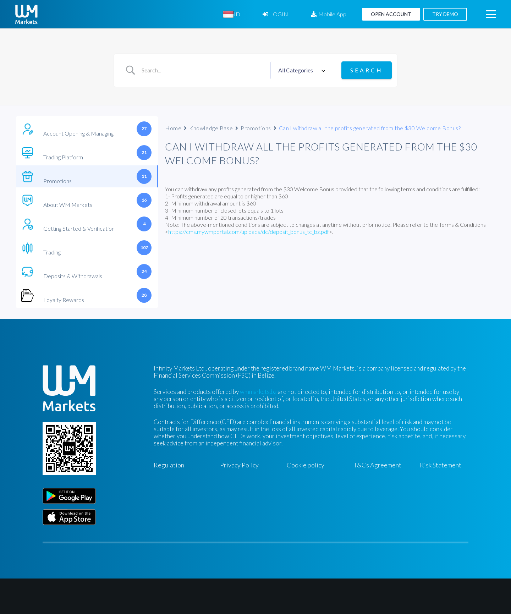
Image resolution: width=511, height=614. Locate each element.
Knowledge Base (211, 128)
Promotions (256, 128)
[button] (491, 14)
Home (173, 128)
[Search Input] (203, 70)
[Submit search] (366, 70)
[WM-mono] (26, 14)
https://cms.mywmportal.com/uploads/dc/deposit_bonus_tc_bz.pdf (248, 231)
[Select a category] (300, 70)
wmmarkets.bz (258, 391)
